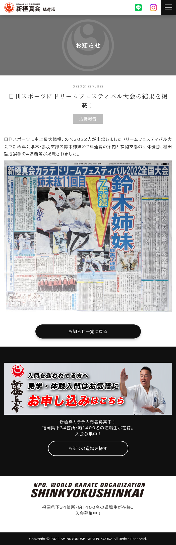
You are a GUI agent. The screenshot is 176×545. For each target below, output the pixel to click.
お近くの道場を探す (88, 448)
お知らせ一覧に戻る (88, 331)
